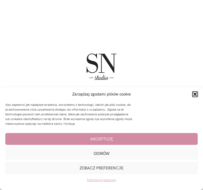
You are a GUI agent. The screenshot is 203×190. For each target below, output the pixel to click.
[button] (195, 94)
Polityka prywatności (101, 180)
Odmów (102, 153)
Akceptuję (101, 139)
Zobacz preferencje (101, 168)
